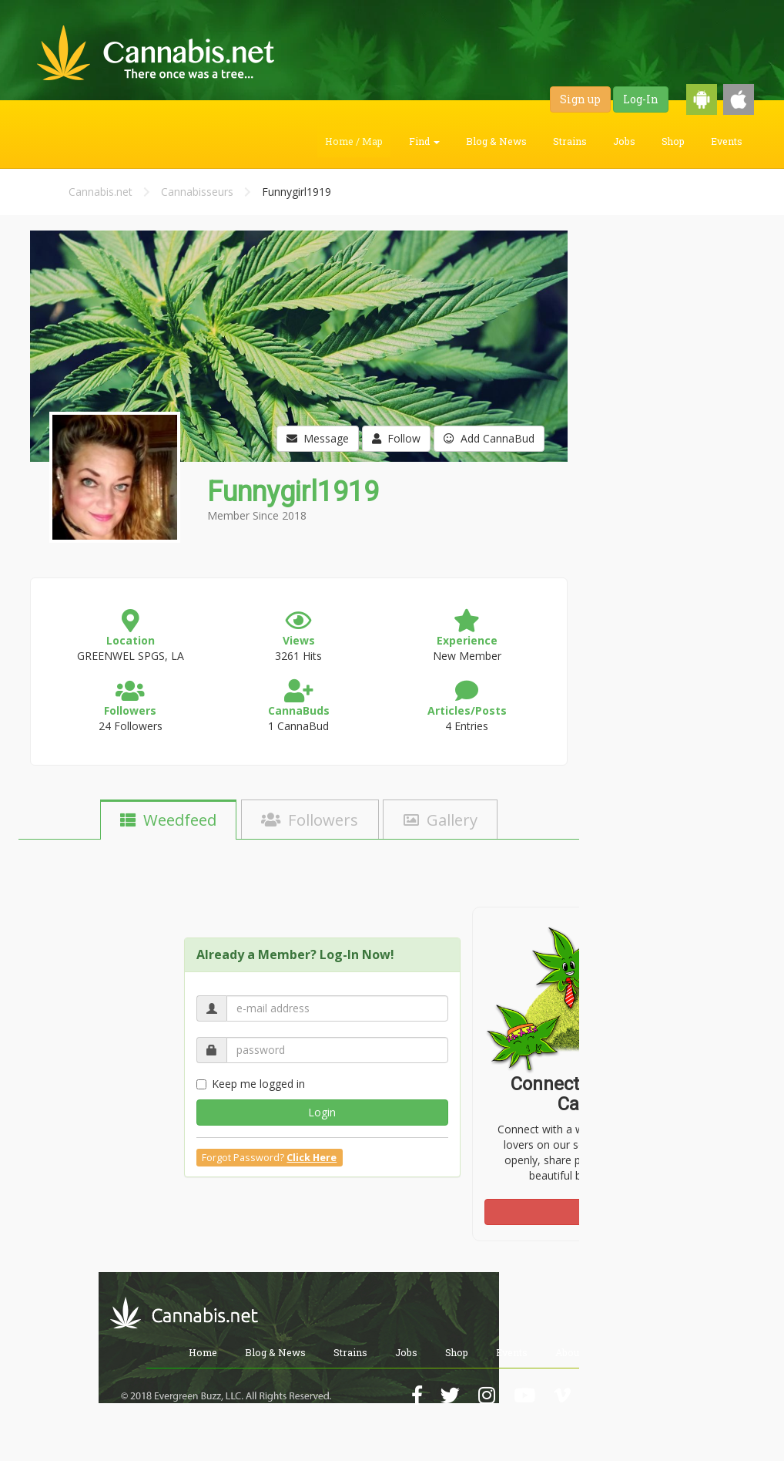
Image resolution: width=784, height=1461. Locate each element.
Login (322, 1112)
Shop (673, 141)
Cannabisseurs (197, 191)
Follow (396, 438)
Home (203, 1352)
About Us (576, 1352)
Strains (570, 141)
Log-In (640, 99)
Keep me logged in (250, 1083)
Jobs (624, 141)
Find (424, 141)
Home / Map (354, 141)
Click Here (311, 1157)
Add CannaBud (489, 438)
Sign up (580, 99)
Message (317, 438)
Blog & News (496, 141)
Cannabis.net (100, 191)
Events (726, 141)
